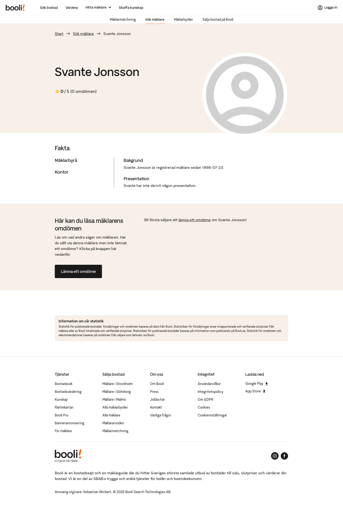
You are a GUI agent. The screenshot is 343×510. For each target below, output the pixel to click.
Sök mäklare (154, 19)
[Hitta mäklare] (98, 7)
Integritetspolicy (210, 392)
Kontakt (156, 407)
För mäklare (63, 431)
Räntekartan (64, 407)
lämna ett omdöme (194, 219)
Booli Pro (61, 415)
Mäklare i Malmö (114, 399)
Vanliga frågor (160, 415)
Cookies (204, 407)
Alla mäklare (111, 415)
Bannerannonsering (69, 423)
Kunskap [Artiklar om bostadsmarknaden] (61, 399)
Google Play (256, 383)
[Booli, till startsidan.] (15, 7)
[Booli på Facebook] (284, 456)
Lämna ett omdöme (78, 271)
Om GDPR (205, 399)
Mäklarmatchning (123, 19)
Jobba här (157, 399)
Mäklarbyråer (183, 19)
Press (154, 392)
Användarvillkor (209, 384)
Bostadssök (63, 384)
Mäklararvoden (113, 423)
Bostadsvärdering (68, 392)
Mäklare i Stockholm (117, 384)
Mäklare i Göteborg (116, 392)
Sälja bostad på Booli (217, 19)
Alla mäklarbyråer (115, 407)
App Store (255, 391)
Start (59, 33)
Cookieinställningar (212, 415)
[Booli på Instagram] (275, 456)
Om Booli (157, 384)
